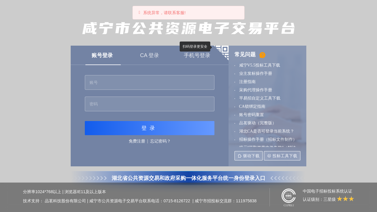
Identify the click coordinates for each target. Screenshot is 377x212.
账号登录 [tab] (102, 55)
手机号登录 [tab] (197, 55)
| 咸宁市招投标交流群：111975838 (225, 200)
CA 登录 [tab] (149, 55)
